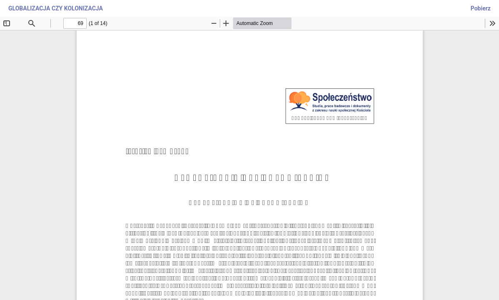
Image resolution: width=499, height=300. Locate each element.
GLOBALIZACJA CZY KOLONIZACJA (55, 8)
